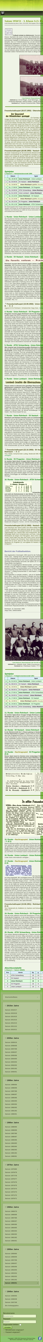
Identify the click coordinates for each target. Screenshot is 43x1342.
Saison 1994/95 (11, 1101)
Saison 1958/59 (11, 1257)
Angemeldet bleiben (11, 1324)
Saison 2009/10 (11, 1042)
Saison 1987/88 (11, 1133)
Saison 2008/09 (11, 1045)
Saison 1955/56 (11, 1266)
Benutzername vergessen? (14, 1330)
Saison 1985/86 (11, 1140)
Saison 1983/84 (11, 1146)
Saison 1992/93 (11, 1107)
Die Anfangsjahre (12, 1305)
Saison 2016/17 (11, 1010)
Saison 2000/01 (11, 1072)
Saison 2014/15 (11, 1016)
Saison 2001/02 (11, 1068)
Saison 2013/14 (11, 1020)
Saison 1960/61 (11, 1241)
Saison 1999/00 (11, 1084)
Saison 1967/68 (11, 1218)
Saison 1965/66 (11, 1224)
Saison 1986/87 (11, 1136)
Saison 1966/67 (11, 1221)
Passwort (6, 1319)
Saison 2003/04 (11, 1062)
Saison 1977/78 (11, 1175)
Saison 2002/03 (11, 1065)
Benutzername (9, 1313)
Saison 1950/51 (11, 1283)
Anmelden (7, 1327)
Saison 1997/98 (11, 1091)
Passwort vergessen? (12, 1332)
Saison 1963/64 (11, 1231)
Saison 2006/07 (11, 1052)
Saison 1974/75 (11, 1185)
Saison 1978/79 (11, 1172)
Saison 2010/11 (11, 1029)
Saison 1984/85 (11, 1143)
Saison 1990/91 (11, 1114)
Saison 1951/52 (11, 1279)
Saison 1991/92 (11, 1111)
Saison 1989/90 (11, 1127)
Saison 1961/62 (11, 1237)
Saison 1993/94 (11, 1104)
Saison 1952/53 (11, 1276)
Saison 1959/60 (11, 1253)
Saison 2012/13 (11, 1023)
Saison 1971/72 (11, 1195)
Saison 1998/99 (11, 1088)
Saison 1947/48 (11, 1302)
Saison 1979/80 (11, 1169)
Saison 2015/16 (11, 1013)
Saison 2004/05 (11, 1059)
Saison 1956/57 (11, 1263)
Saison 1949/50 (11, 1296)
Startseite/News (11, 997)
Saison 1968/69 (11, 1214)
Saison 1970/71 (11, 1198)
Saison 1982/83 (11, 1150)
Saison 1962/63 (11, 1234)
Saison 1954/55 (11, 1270)
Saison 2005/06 (11, 1055)
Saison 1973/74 (11, 1188)
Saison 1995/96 (11, 1097)
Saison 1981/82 (11, 1153)
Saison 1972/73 (11, 1192)
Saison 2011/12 (11, 1026)
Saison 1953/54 (11, 1273)
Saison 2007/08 (11, 1049)
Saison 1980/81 (11, 1156)
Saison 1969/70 (11, 1211)
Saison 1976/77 (11, 1179)
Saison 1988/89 (11, 1130)
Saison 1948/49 (11, 1299)
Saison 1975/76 (11, 1182)
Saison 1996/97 (11, 1094)
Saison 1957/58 (11, 1260)
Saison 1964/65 (11, 1227)
